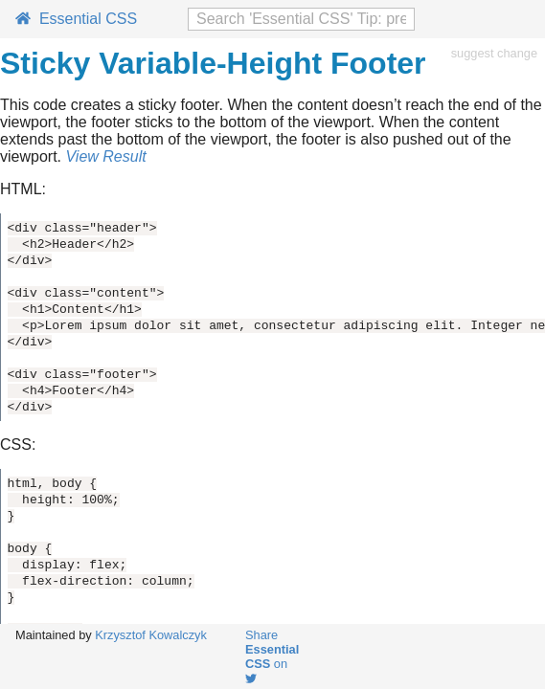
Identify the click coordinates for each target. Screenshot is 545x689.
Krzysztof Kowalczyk (151, 635)
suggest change (494, 53)
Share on (272, 656)
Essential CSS (76, 19)
